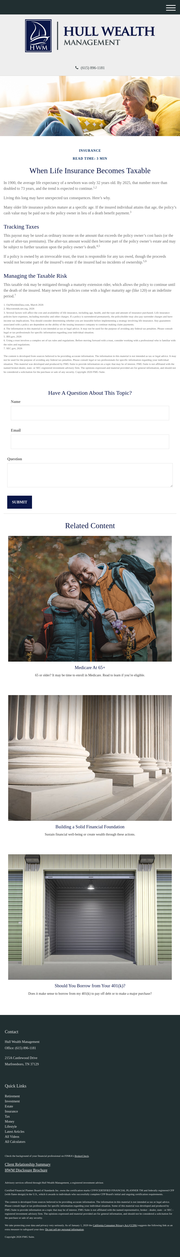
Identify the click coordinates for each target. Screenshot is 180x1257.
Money (9, 1121)
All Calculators (15, 1142)
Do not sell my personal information (64, 1229)
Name (15, 402)
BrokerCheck (82, 1155)
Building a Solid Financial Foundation (90, 826)
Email (16, 430)
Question (14, 459)
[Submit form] (19, 502)
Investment (12, 1101)
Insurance (11, 1111)
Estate (9, 1106)
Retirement (12, 1096)
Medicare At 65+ (90, 667)
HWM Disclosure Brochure (26, 1170)
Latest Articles (14, 1131)
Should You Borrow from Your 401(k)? (90, 985)
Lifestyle (11, 1126)
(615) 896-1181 (90, 68)
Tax (7, 1116)
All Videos (12, 1137)
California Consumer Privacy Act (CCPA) (115, 1225)
